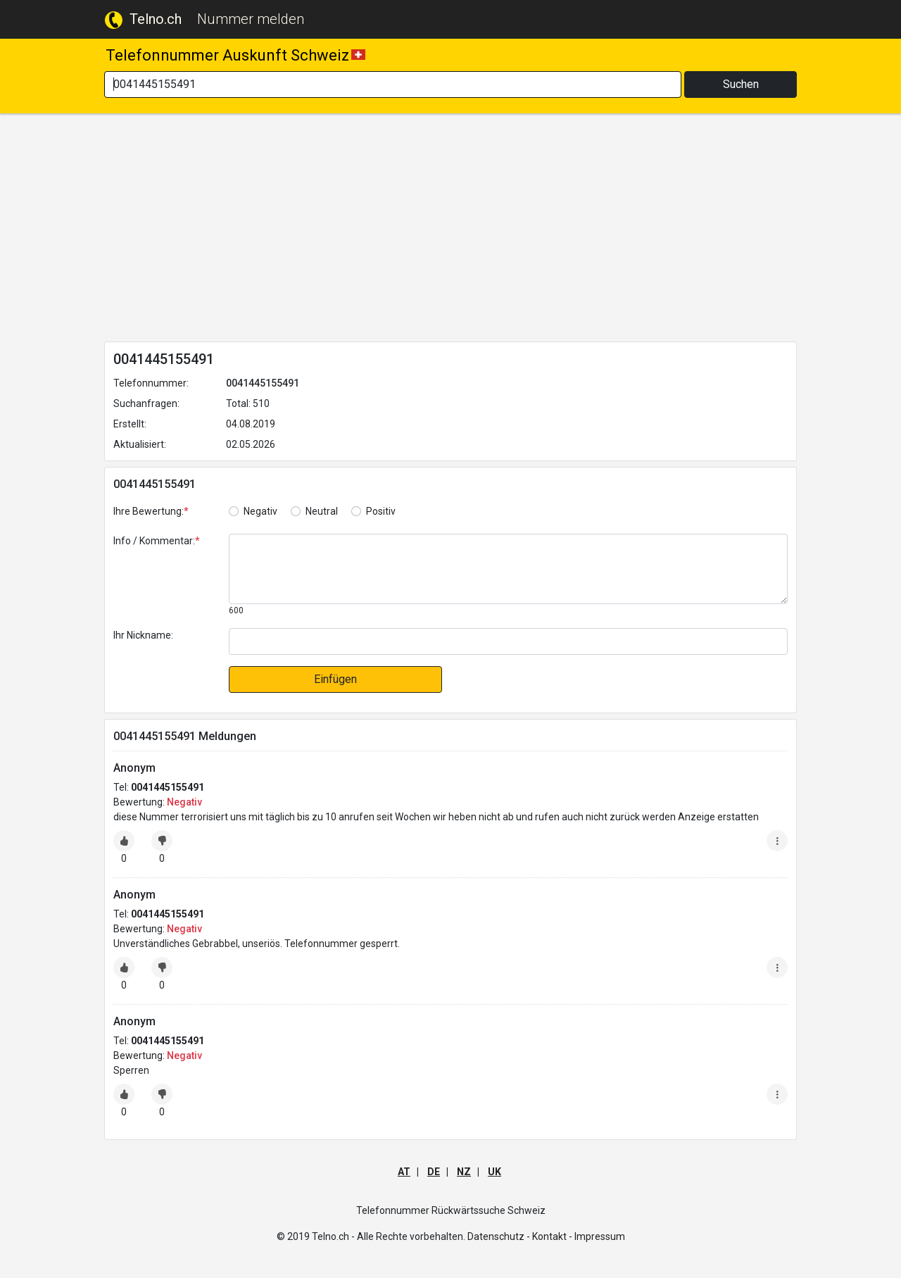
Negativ (260, 511)
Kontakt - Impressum (578, 1236)
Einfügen (335, 679)
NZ (464, 1171)
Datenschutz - (498, 1236)
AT (404, 1171)
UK (494, 1171)
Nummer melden (250, 19)
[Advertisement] (450, 230)
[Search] (392, 84)
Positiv (381, 511)
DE (433, 1171)
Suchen (741, 84)
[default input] (508, 641)
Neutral (321, 511)
